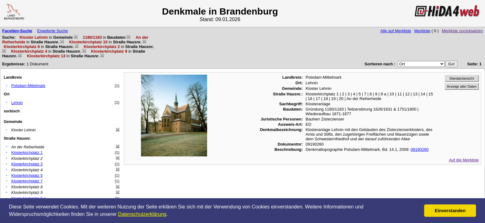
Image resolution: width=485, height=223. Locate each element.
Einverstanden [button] (450, 210)
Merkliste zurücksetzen (462, 30)
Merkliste (422, 30)
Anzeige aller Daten (462, 86)
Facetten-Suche (17, 30)
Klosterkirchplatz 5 (27, 175)
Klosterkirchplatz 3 (27, 164)
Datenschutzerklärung (142, 214)
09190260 (420, 149)
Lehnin (17, 103)
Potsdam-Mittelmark (28, 86)
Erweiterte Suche (52, 30)
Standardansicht (461, 78)
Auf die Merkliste (464, 160)
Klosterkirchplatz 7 (27, 181)
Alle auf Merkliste (395, 30)
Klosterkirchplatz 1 (27, 153)
